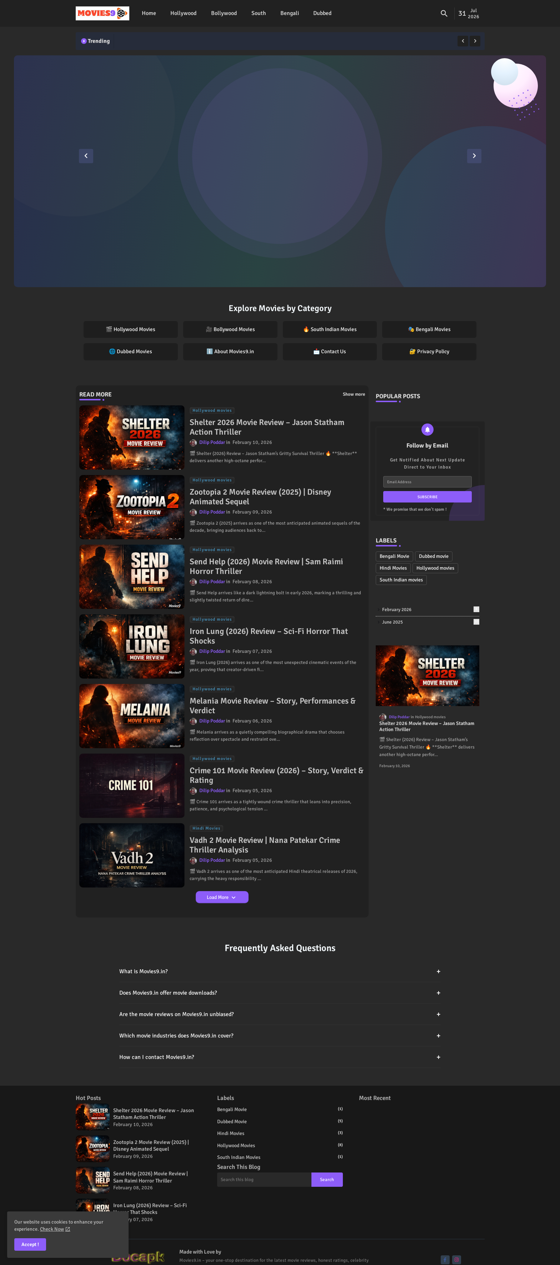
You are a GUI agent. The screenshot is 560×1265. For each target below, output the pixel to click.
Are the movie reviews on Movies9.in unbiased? (280, 1014)
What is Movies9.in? (280, 971)
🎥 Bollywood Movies (230, 329)
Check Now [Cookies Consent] (52, 1229)
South (258, 13)
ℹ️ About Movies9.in (230, 351)
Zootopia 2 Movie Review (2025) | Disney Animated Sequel (260, 497)
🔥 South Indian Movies (330, 329)
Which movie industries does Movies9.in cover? (280, 1035)
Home (149, 13)
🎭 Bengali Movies (429, 329)
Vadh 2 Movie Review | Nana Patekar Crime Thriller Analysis (265, 845)
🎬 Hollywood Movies (130, 329)
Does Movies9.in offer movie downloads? (280, 993)
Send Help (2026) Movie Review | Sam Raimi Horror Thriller (266, 566)
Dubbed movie (434, 556)
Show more (354, 394)
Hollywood (183, 13)
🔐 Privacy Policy (429, 351)
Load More (218, 897)
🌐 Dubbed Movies (130, 351)
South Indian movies (401, 580)
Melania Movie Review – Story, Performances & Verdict (273, 706)
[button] (444, 13)
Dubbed (322, 13)
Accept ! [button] (30, 1244)
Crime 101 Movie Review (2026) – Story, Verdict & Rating (277, 775)
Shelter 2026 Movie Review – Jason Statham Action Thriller (267, 427)
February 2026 (430, 609)
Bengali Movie (394, 556)
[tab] (149, 13)
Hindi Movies (393, 568)
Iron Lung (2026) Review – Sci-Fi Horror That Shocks (269, 636)
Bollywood (224, 13)
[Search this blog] (264, 1179)
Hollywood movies (435, 568)
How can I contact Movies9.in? (280, 1057)
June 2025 (430, 622)
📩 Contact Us (329, 351)
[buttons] (445, 1259)
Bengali (289, 13)
